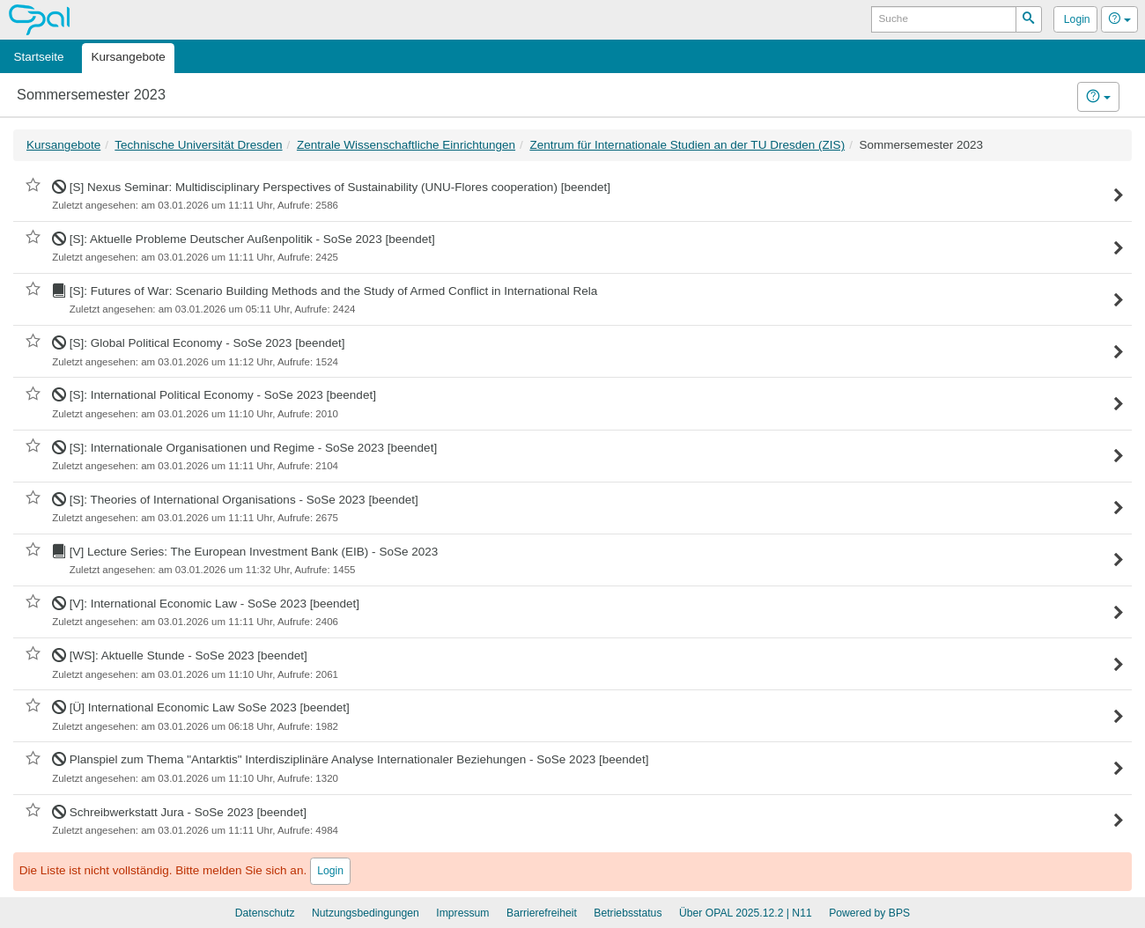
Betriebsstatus (627, 913)
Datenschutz (265, 913)
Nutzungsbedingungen (365, 913)
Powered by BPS (869, 913)
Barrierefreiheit (541, 913)
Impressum (462, 913)
